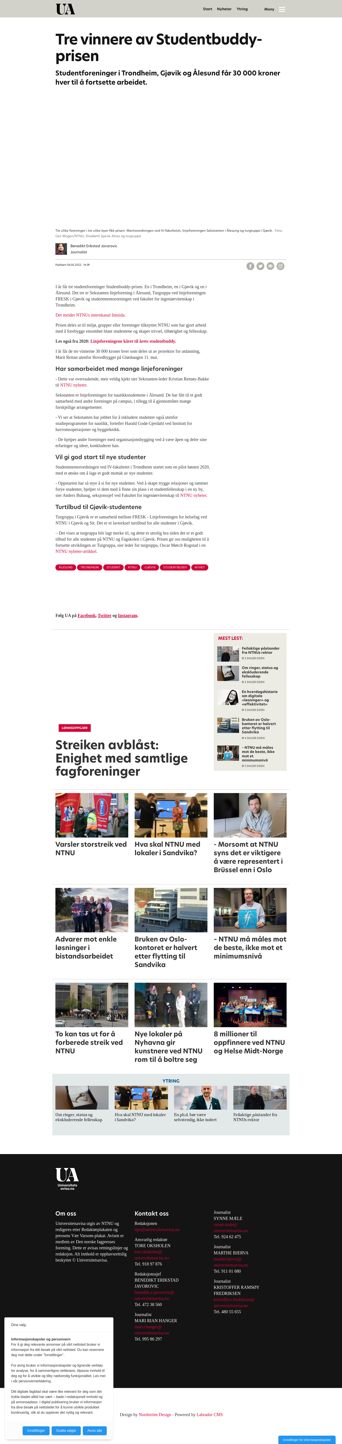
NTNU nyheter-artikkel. (76, 551)
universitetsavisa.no (152, 1257)
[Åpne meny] (282, 9)
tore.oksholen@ (148, 1251)
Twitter (104, 615)
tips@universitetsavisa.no (157, 1229)
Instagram (127, 615)
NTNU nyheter (73, 385)
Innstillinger (36, 1430)
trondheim (89, 567)
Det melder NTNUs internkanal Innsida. (90, 315)
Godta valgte (66, 1430)
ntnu (132, 567)
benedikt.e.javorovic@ (154, 1292)
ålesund (66, 567)
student (113, 567)
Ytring (242, 9)
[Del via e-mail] (270, 266)
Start (207, 9)
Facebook (87, 615)
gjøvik (150, 567)
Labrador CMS (210, 1414)
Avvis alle (94, 1430)
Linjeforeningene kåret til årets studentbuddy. (133, 341)
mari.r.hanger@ (148, 1326)
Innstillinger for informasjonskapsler (307, 1440)
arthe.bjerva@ (229, 1259)
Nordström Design (155, 1414)
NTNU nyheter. (193, 495)
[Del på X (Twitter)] (260, 266)
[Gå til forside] (65, 9)
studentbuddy (175, 567)
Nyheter (224, 9)
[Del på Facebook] (250, 266)
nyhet (200, 567)
